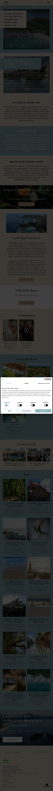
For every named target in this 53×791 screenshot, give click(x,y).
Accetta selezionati (26, 410)
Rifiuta (9, 410)
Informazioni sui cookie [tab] (44, 383)
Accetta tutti (43, 410)
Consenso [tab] (9, 383)
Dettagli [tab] (26, 383)
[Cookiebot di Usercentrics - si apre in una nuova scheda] (45, 379)
